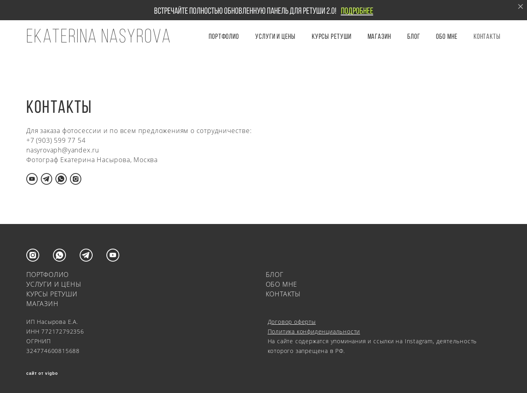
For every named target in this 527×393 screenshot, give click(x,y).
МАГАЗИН (42, 303)
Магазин (379, 36)
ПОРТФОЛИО (224, 36)
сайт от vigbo (42, 374)
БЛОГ (413, 36)
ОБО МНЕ (446, 36)
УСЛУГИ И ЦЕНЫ (275, 36)
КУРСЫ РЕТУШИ (331, 36)
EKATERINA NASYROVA (98, 36)
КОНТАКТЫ (487, 36)
